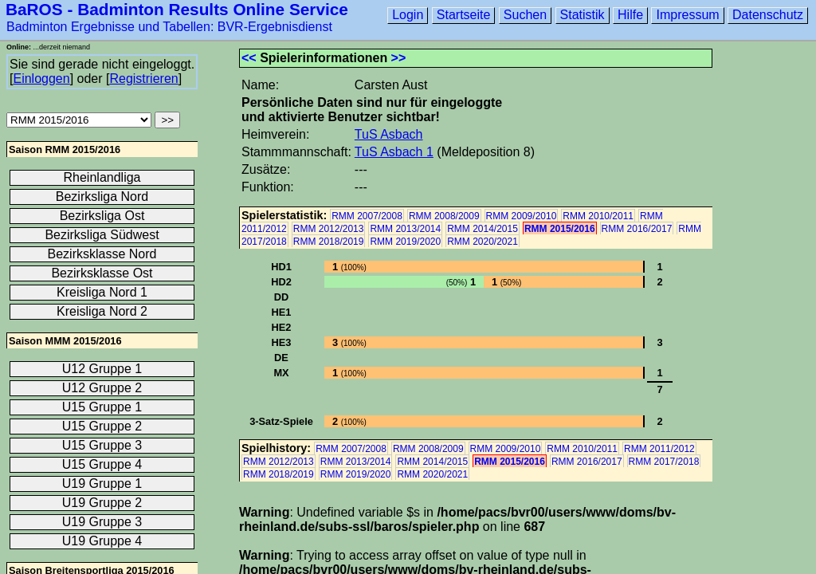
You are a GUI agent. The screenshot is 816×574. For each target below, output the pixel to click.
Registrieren (143, 78)
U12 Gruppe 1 (102, 368)
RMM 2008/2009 (444, 216)
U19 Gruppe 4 (102, 541)
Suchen (525, 15)
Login (407, 15)
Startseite (464, 15)
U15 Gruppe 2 (102, 426)
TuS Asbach (389, 134)
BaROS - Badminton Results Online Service (177, 9)
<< (249, 58)
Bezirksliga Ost (102, 215)
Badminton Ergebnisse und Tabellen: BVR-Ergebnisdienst (169, 26)
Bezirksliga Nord (102, 196)
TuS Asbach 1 (394, 152)
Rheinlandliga (102, 177)
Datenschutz (767, 15)
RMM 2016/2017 (637, 228)
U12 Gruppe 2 (102, 388)
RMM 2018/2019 (328, 241)
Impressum (687, 15)
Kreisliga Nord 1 (102, 292)
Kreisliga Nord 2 (102, 311)
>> (398, 58)
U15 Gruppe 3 (102, 445)
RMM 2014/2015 (482, 228)
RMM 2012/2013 (328, 228)
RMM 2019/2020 (405, 241)
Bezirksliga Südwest (102, 235)
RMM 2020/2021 (482, 241)
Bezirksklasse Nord (102, 254)
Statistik (582, 15)
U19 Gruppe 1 (102, 483)
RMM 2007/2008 (367, 216)
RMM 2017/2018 (664, 461)
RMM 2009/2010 (521, 216)
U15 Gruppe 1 (102, 407)
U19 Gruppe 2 (102, 502)
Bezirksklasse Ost (101, 273)
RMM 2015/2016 (559, 228)
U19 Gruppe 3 (102, 522)
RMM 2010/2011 (598, 216)
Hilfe (630, 15)
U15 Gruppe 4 (102, 464)
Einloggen (41, 78)
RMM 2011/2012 (659, 448)
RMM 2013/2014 (405, 228)
